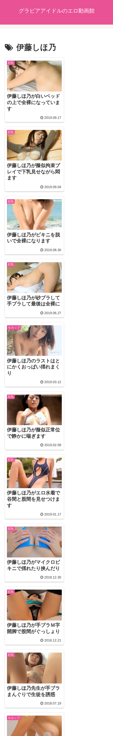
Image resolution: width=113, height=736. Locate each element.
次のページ (57, 655)
